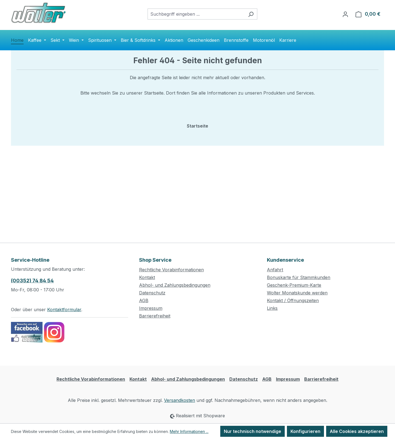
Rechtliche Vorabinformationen (171, 269)
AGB (143, 300)
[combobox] (196, 14)
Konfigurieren (305, 431)
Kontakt (147, 277)
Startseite (197, 126)
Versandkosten (179, 400)
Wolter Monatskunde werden (297, 293)
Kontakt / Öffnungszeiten (293, 300)
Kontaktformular (64, 309)
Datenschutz (152, 293)
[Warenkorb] (368, 14)
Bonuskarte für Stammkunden (298, 277)
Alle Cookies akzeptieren (357, 431)
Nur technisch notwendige (252, 431)
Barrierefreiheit (154, 316)
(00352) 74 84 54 (32, 280)
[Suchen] (250, 14)
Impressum (150, 308)
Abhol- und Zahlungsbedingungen (174, 285)
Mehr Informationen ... (189, 431)
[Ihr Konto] (345, 14)
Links (272, 308)
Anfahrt (275, 269)
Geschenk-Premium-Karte (294, 285)
